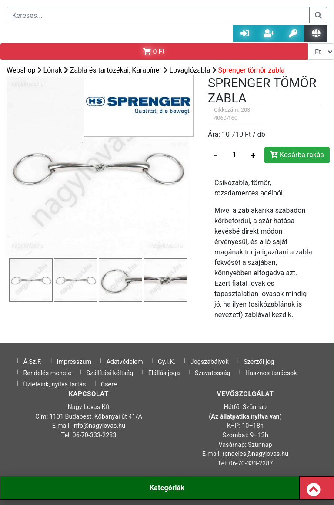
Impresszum (74, 362)
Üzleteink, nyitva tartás (54, 384)
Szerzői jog (259, 362)
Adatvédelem (124, 362)
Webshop (21, 70)
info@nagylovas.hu (99, 425)
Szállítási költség (109, 373)
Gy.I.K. (166, 362)
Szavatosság (212, 373)
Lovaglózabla (190, 70)
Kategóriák (167, 488)
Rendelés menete (47, 373)
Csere (109, 384)
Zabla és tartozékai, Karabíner (116, 70)
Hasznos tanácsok (271, 373)
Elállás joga (164, 373)
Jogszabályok (209, 362)
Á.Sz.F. (32, 362)
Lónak (52, 70)
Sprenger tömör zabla (251, 70)
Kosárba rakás (297, 155)
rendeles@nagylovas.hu (256, 454)
